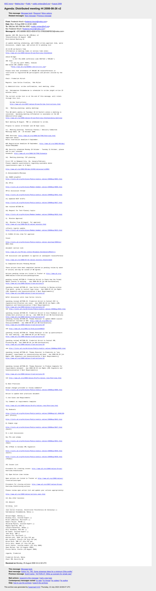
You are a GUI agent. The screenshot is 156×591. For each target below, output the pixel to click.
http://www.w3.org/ (53, 274)
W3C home (8, 4)
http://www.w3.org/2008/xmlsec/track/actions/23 (25, 307)
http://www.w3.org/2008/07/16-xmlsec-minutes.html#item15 (29, 260)
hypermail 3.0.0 (34, 587)
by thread (46, 580)
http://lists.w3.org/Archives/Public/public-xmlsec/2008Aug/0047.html (34, 427)
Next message (30, 16)
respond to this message (29, 578)
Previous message (44, 16)
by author (64, 580)
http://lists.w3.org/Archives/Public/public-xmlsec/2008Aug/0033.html (37, 309)
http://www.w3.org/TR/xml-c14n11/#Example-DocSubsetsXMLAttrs (30, 252)
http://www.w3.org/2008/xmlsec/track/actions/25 (25, 317)
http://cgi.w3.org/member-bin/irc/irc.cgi (28, 67)
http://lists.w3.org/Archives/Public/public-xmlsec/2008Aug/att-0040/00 (35, 413)
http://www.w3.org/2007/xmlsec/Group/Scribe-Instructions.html (35, 104)
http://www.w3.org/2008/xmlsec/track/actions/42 (25, 358)
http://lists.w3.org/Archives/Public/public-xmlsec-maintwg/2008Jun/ (33, 242)
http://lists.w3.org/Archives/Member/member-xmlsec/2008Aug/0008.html (34, 187)
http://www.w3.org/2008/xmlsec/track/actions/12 (25, 293)
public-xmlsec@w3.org (41, 4)
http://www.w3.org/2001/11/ (41, 321)
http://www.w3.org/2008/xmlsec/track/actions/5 (25, 284)
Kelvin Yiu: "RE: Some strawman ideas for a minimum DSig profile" (47, 571)
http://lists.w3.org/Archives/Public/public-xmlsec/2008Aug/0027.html (34, 203)
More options (47, 13)
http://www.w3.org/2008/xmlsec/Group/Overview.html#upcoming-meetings (34, 118)
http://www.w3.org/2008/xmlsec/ (50, 478)
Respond (37, 13)
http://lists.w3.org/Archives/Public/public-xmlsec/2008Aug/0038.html (34, 457)
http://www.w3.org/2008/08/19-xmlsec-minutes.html (26, 224)
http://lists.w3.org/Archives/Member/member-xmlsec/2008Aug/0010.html (34, 215)
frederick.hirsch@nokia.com (35, 22)
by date (39, 580)
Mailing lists (19, 4)
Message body (26, 13)
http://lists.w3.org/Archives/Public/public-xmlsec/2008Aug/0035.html (37, 348)
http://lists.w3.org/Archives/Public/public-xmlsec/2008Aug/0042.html (34, 195)
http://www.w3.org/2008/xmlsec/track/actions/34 (25, 337)
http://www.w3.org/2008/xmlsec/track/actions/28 (25, 325)
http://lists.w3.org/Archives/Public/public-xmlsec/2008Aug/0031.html (34, 441)
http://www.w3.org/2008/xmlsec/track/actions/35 (25, 345)
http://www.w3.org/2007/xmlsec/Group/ (47, 484)
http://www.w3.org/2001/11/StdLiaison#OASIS (27, 329)
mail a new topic (46, 578)
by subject (55, 580)
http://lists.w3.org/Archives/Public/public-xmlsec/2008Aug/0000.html (34, 390)
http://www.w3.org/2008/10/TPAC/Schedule (30, 154)
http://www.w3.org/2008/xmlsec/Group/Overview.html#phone (29, 53)
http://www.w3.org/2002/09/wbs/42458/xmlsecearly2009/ (28, 169)
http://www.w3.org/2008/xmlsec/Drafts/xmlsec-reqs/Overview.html (35, 378)
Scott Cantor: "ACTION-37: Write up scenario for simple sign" (48, 574)
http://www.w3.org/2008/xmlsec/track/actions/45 (25, 374)
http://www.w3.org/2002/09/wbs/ (52, 144)
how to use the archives (22, 583)
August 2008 (57, 4)
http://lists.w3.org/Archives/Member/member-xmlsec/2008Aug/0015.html (34, 230)
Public (28, 4)
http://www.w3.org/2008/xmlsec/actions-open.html (25, 494)
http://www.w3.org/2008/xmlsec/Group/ (47, 469)
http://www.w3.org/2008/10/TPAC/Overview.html (36, 136)
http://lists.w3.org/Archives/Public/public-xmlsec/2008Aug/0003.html (34, 179)
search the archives (40, 583)
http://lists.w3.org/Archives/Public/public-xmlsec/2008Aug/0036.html (34, 451)
